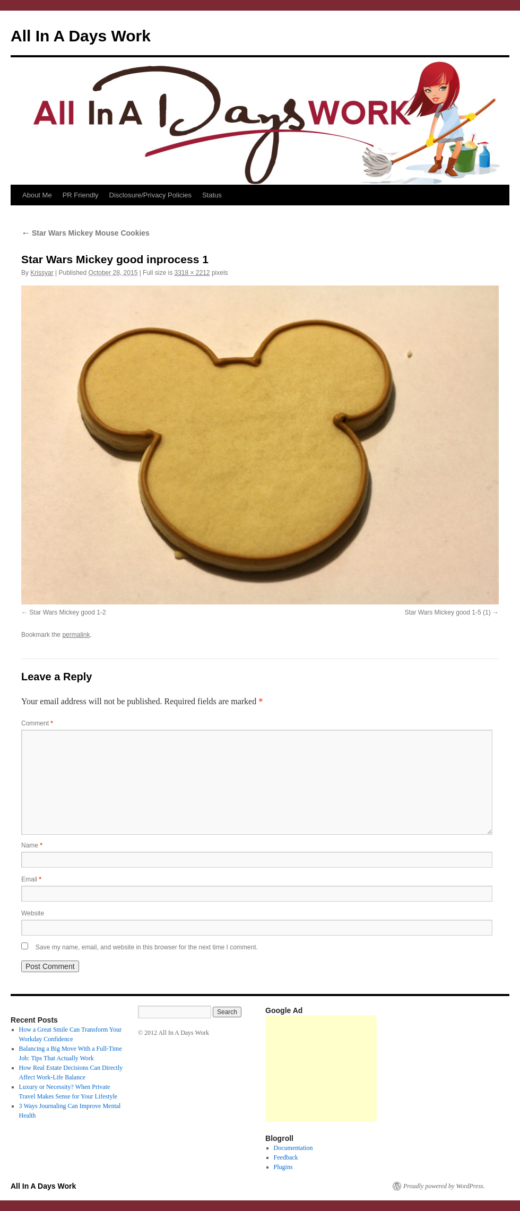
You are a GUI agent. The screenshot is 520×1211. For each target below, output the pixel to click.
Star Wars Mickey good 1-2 (67, 612)
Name (31, 845)
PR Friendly (81, 195)
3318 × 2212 (192, 272)
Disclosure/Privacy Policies (150, 195)
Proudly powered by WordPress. (444, 1186)
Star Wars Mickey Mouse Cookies (85, 233)
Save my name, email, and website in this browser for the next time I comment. (147, 947)
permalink (76, 634)
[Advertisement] (321, 1068)
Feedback (286, 1157)
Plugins (283, 1167)
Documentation (293, 1148)
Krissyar (41, 272)
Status (212, 195)
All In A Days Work (81, 36)
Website (32, 913)
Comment (37, 723)
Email (31, 879)
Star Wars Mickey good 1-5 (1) (447, 612)
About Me (37, 195)
